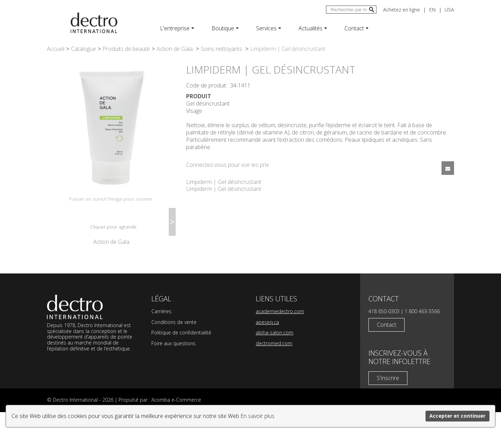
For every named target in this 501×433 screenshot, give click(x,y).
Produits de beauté (126, 49)
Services (268, 28)
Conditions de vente (174, 343)
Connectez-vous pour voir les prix (227, 165)
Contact (356, 28)
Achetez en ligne (401, 9)
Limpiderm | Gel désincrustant (223, 182)
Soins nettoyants (222, 49)
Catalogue (83, 49)
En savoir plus (257, 416)
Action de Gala (175, 49)
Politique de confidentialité (181, 353)
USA (449, 9)
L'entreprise (177, 28)
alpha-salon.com (274, 353)
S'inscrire (388, 399)
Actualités (313, 28)
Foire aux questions (173, 364)
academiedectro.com (280, 332)
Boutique (225, 28)
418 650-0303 (383, 332)
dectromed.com (274, 364)
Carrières (161, 332)
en (432, 9)
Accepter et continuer (457, 415)
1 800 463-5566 (422, 332)
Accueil (55, 49)
